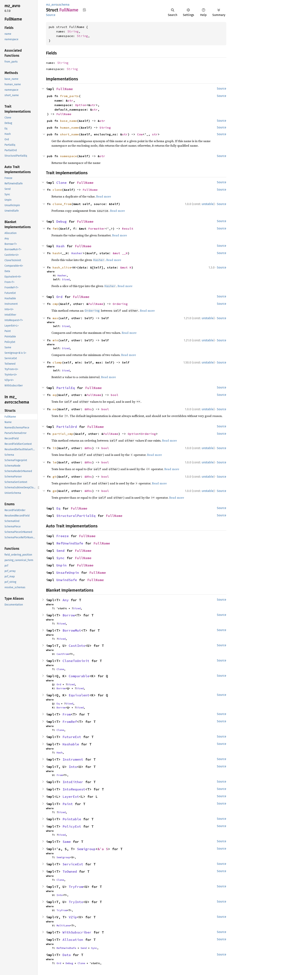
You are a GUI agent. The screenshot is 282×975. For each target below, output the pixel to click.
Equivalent (79, 695)
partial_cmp (63, 434)
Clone (61, 182)
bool (114, 395)
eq (54, 395)
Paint (68, 804)
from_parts (69, 96)
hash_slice (62, 267)
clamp (57, 362)
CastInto (77, 645)
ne (54, 409)
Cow (140, 134)
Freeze (62, 536)
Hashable (71, 744)
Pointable (72, 819)
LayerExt (71, 796)
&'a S (103, 849)
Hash (60, 246)
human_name (69, 127)
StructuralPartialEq (76, 516)
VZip (73, 917)
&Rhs (88, 409)
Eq (58, 508)
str (70, 100)
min (55, 340)
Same (67, 841)
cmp (55, 304)
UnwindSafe (66, 580)
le (54, 462)
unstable (208, 204)
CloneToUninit (76, 661)
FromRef (70, 721)
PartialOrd (66, 427)
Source (50, 15)
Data (67, 955)
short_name (69, 134)
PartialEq (65, 388)
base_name (68, 121)
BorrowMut (72, 630)
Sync (60, 558)
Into (73, 767)
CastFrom (63, 654)
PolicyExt (72, 826)
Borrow (69, 615)
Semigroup (86, 849)
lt (54, 448)
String (73, 31)
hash (56, 253)
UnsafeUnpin (67, 572)
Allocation (73, 939)
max (55, 318)
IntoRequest (74, 789)
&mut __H (120, 253)
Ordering (120, 304)
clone (57, 190)
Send (60, 550)
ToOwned (70, 871)
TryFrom (76, 887)
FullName (64, 89)
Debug (61, 221)
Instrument (73, 759)
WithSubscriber (77, 932)
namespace (68, 156)
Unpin (61, 565)
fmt (55, 228)
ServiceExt (73, 864)
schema (64, 4)
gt (54, 476)
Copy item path (84, 10)
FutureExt (72, 737)
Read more (103, 196)
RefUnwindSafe (69, 543)
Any (66, 600)
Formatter (96, 228)
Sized (65, 279)
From (67, 714)
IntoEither (73, 782)
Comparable (79, 676)
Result (127, 228)
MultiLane (63, 925)
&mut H (125, 267)
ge (54, 491)
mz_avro (51, 4)
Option (80, 105)
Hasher (77, 253)
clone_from (62, 204)
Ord (59, 297)
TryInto (76, 902)
